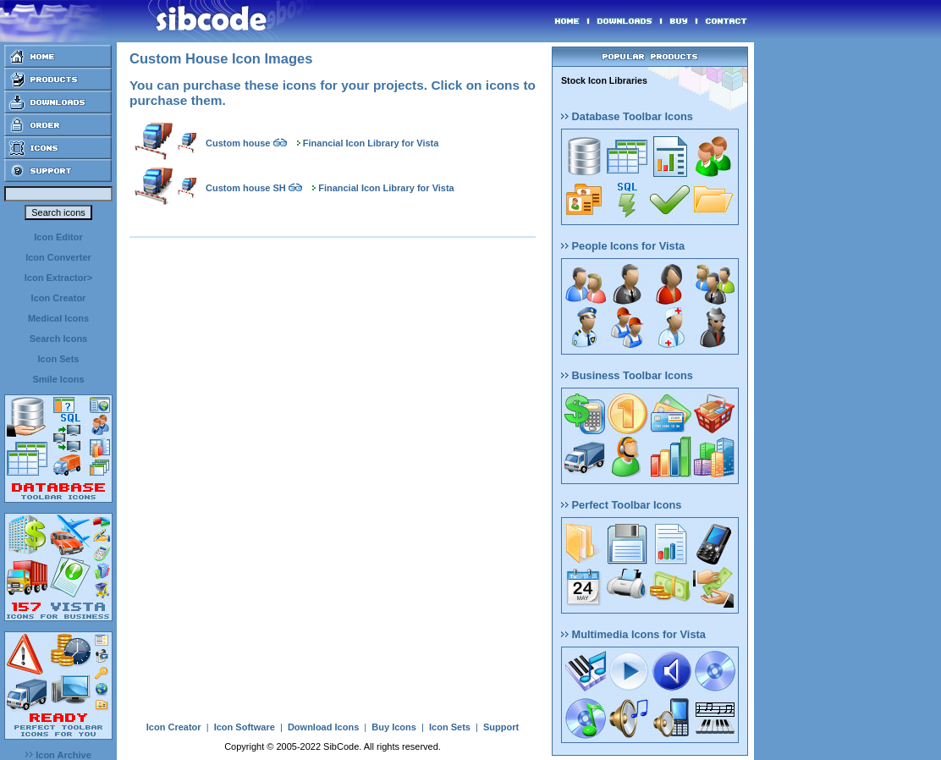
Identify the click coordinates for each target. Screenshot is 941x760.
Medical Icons (58, 318)
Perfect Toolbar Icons (621, 504)
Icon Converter (58, 257)
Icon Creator (58, 298)
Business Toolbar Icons (627, 375)
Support (501, 727)
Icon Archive (58, 755)
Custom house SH (246, 188)
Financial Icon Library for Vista (371, 143)
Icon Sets (59, 359)
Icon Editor (58, 237)
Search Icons (58, 338)
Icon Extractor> (58, 278)
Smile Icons (58, 379)
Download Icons (323, 727)
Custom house (238, 143)
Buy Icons (393, 727)
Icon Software (244, 727)
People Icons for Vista (623, 246)
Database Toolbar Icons (627, 116)
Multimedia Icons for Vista (633, 634)
